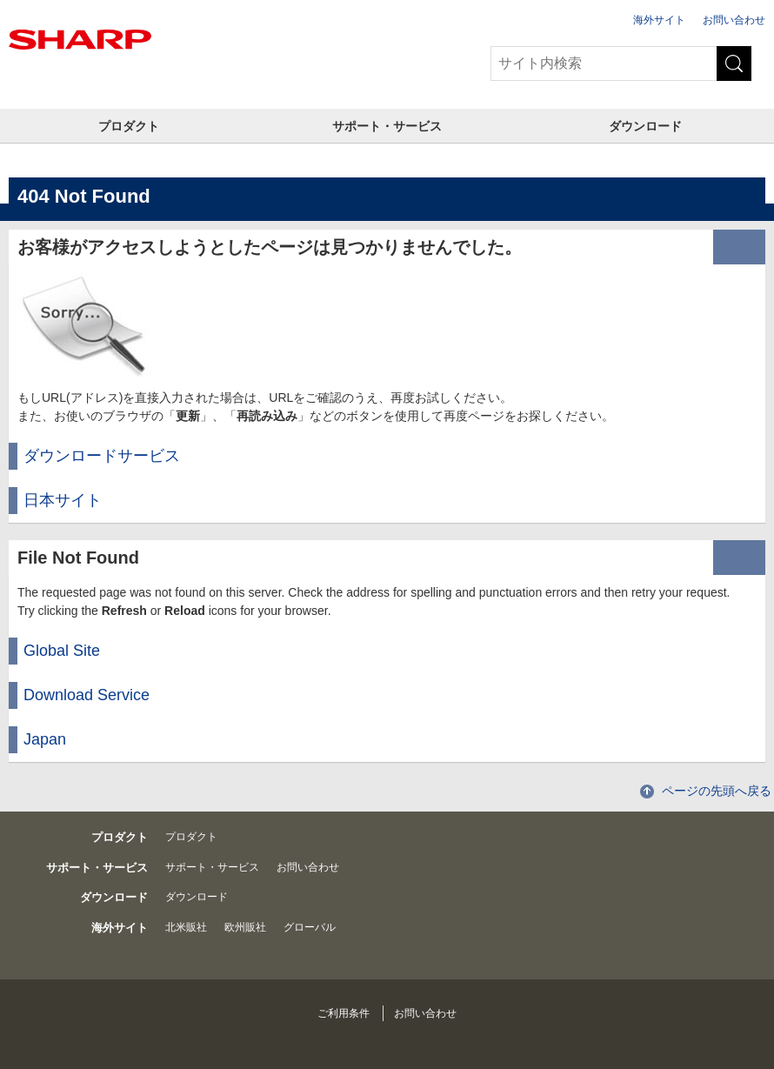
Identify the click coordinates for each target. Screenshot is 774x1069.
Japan (44, 739)
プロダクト (128, 126)
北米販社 (186, 927)
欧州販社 (245, 927)
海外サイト (659, 20)
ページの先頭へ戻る (716, 791)
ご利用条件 (343, 1013)
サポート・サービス (387, 126)
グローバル (310, 927)
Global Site (61, 650)
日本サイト (62, 500)
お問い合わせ (734, 20)
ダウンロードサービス (101, 455)
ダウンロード (645, 126)
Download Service (86, 695)
